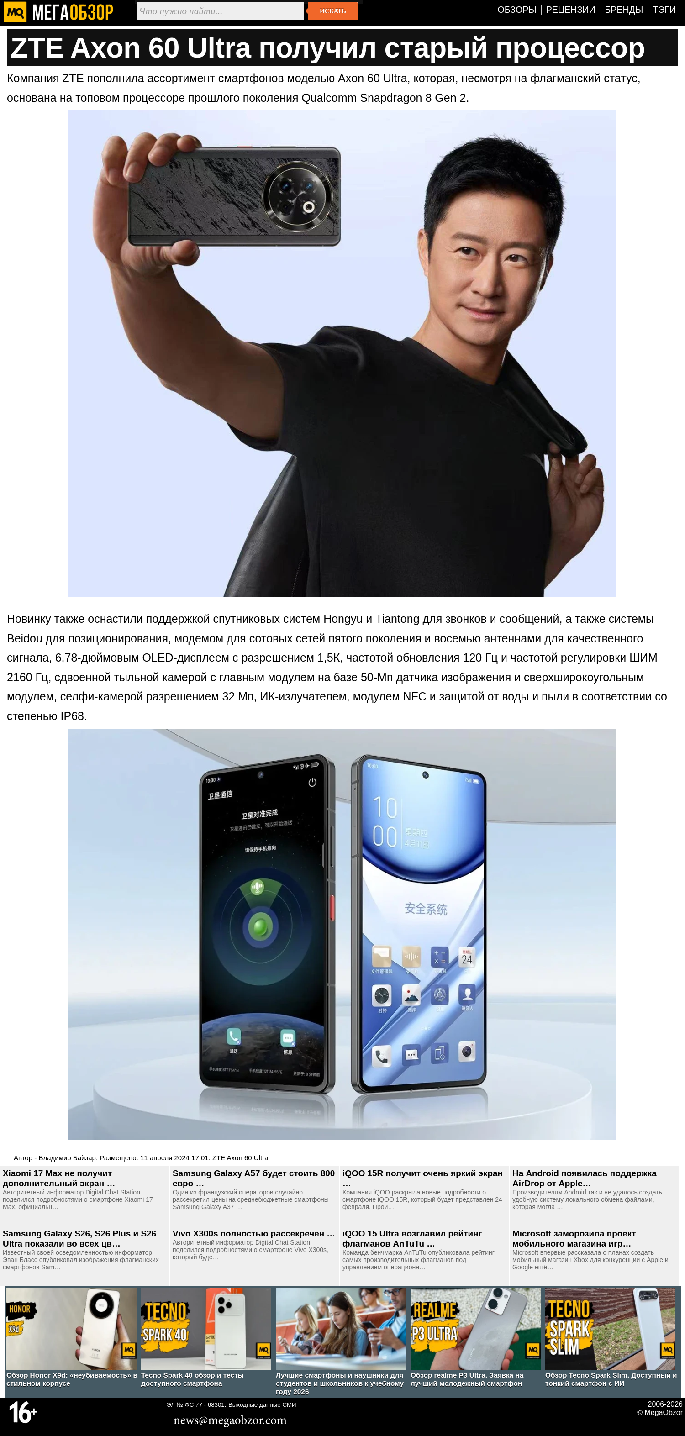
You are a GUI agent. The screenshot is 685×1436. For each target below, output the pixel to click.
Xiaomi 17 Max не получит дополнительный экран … (59, 1178)
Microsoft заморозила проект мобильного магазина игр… (574, 1238)
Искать (333, 11)
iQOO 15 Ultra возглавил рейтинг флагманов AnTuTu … (412, 1238)
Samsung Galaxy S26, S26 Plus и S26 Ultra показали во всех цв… (79, 1238)
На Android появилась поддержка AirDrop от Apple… (584, 1178)
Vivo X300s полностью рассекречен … (254, 1233)
